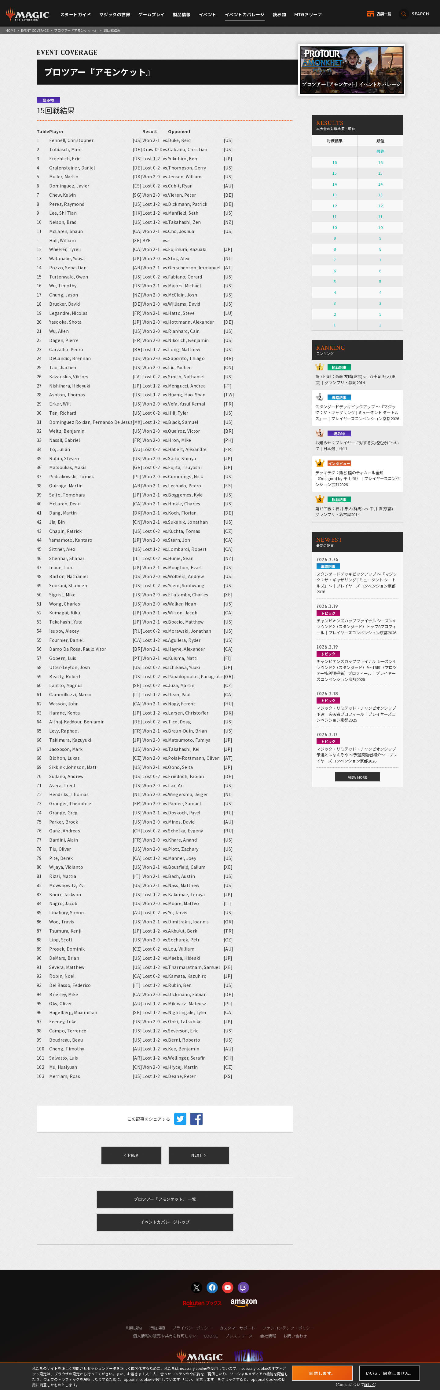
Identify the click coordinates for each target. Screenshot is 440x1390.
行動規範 (157, 1328)
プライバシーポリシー (192, 1328)
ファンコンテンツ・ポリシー (288, 1328)
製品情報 (182, 14)
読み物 (279, 14)
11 (334, 216)
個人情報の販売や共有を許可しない (164, 1336)
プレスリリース (239, 1336)
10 (334, 227)
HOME (10, 30)
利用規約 (134, 1328)
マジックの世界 (114, 14)
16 (334, 162)
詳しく (369, 1384)
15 (334, 173)
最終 (380, 151)
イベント (208, 14)
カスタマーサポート (237, 1328)
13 (334, 195)
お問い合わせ (295, 1336)
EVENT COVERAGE (35, 30)
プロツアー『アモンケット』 (75, 30)
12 (334, 206)
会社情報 (268, 1336)
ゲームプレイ (151, 14)
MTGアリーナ (308, 14)
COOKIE (211, 1336)
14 (334, 184)
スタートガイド (75, 14)
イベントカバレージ (245, 14)
